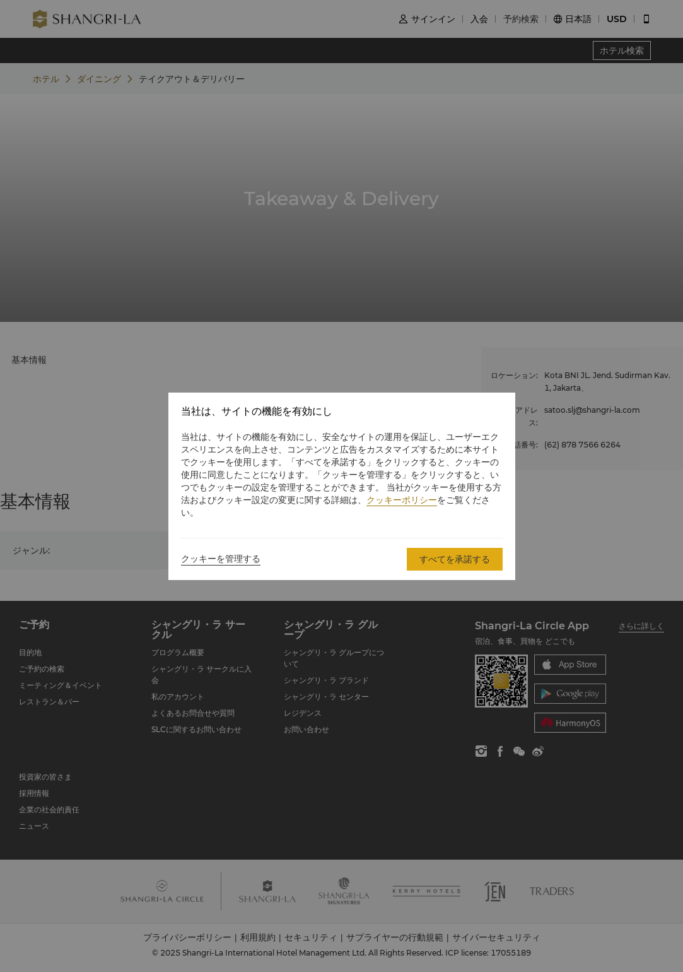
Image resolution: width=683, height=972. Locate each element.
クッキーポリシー (401, 500)
